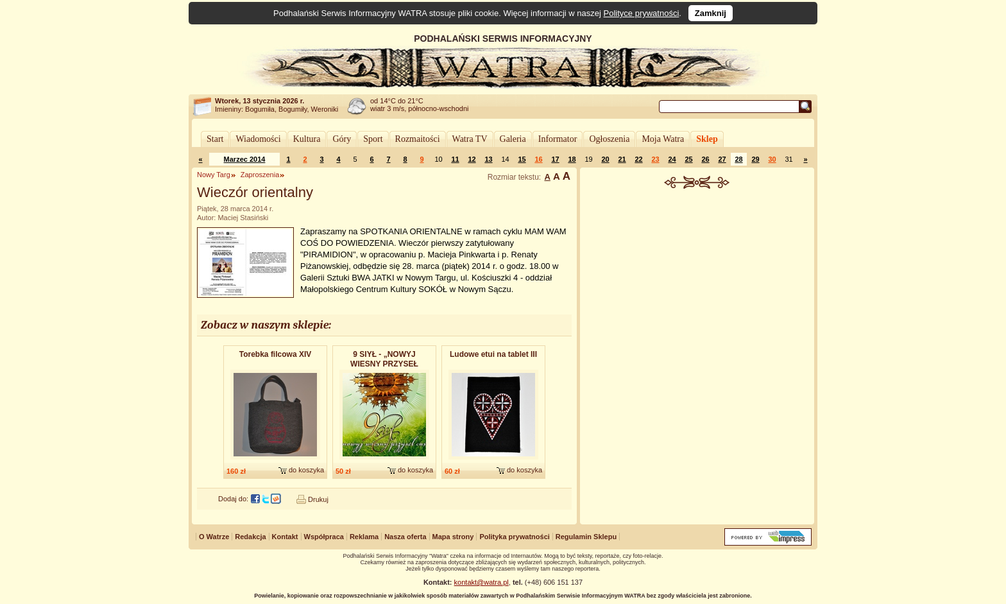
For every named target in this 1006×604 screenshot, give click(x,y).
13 (488, 159)
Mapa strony (453, 536)
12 (471, 159)
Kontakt (285, 536)
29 (755, 159)
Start (215, 139)
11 (455, 159)
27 (722, 159)
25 (688, 159)
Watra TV (470, 139)
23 (655, 159)
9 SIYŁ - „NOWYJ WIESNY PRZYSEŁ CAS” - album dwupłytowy (384, 360)
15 (521, 159)
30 (772, 159)
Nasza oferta (405, 536)
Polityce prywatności (641, 13)
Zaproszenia (260, 174)
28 (738, 159)
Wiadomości (257, 139)
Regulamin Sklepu (586, 536)
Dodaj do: (233, 499)
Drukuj (318, 499)
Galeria (513, 139)
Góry (341, 139)
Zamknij (710, 13)
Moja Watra (663, 139)
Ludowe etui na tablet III (493, 354)
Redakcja (250, 536)
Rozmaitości (417, 139)
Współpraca (324, 536)
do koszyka (306, 470)
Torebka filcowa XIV (275, 354)
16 (538, 159)
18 (571, 159)
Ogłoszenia (609, 139)
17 (555, 159)
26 (705, 159)
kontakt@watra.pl (481, 582)
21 (622, 159)
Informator (557, 139)
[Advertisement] (697, 285)
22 (638, 159)
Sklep (706, 139)
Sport (372, 139)
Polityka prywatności (514, 536)
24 (672, 159)
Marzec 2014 (245, 159)
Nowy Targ (213, 174)
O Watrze (214, 536)
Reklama (364, 536)
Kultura (307, 139)
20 (605, 159)
